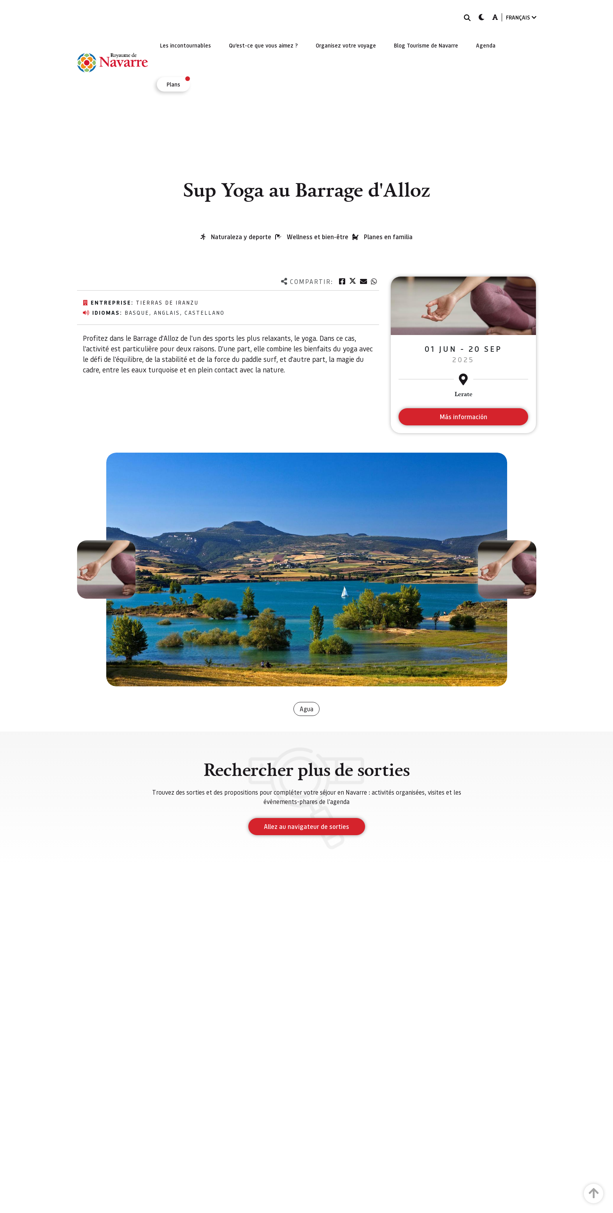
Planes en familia (388, 237)
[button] (106, 569)
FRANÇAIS (521, 17)
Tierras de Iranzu (167, 302)
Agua (306, 709)
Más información (463, 417)
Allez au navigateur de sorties (306, 826)
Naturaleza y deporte (241, 237)
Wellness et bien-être (317, 237)
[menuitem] (185, 45)
